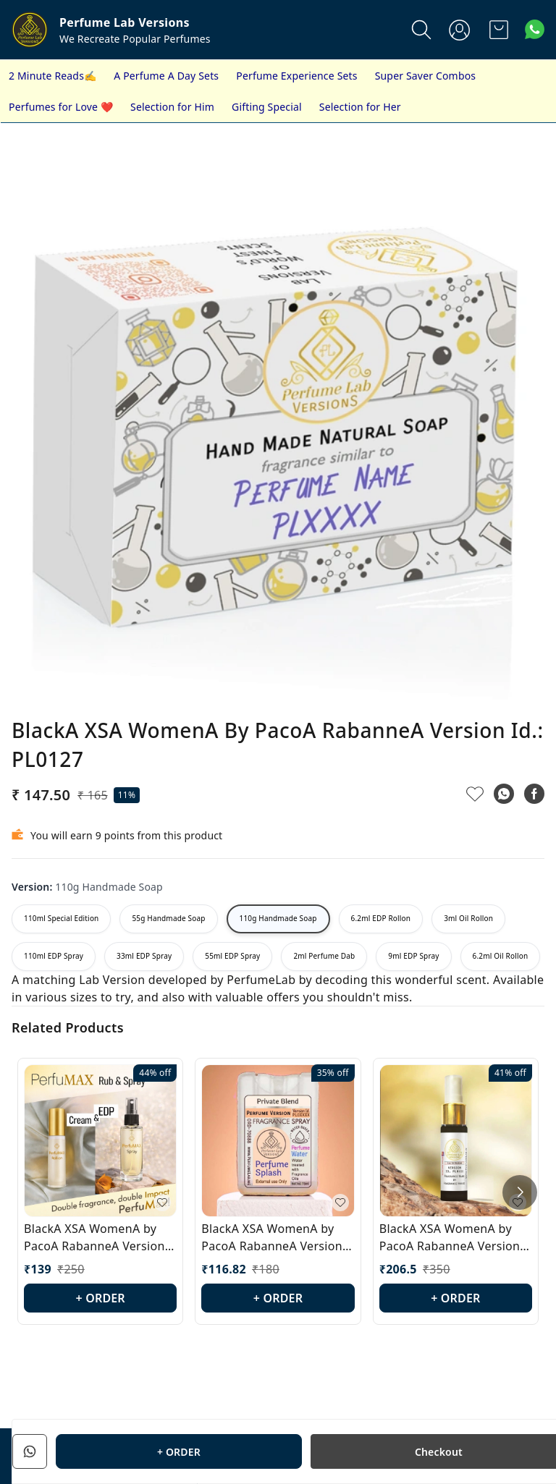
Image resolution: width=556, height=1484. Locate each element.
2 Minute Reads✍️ (52, 75)
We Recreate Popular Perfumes (135, 39)
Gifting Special (267, 107)
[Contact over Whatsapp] (534, 29)
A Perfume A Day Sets (166, 75)
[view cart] (498, 30)
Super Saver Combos (425, 75)
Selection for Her (360, 107)
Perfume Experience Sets (296, 75)
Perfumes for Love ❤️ (61, 107)
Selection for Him (172, 107)
